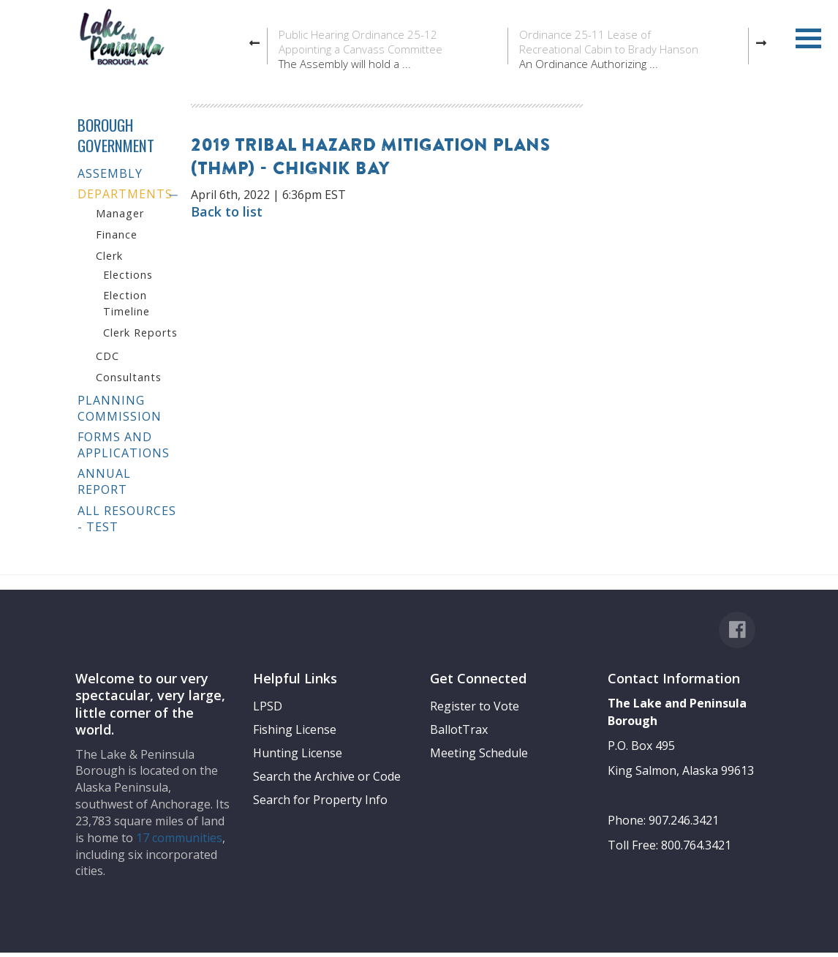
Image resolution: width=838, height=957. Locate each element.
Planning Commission (120, 408)
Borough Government (116, 135)
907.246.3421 (684, 820)
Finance (116, 234)
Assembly (110, 173)
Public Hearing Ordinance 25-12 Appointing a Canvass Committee (360, 41)
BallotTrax (459, 729)
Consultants (129, 377)
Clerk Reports (140, 332)
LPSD (267, 706)
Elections (128, 275)
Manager (120, 213)
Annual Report (104, 481)
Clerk (109, 256)
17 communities (179, 838)
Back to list (227, 211)
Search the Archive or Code (327, 776)
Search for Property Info (320, 800)
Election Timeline (126, 303)
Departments (125, 194)
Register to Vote (474, 706)
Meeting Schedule (479, 753)
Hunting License (297, 753)
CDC (107, 356)
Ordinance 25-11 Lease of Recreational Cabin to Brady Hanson (608, 41)
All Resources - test (127, 519)
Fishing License (294, 729)
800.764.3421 (696, 845)
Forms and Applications (124, 445)
